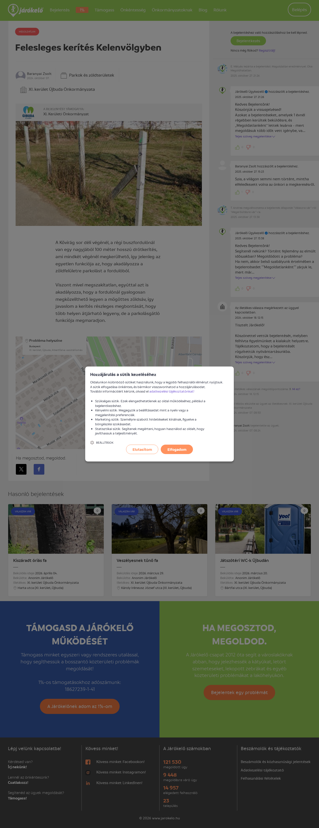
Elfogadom (176, 449)
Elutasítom (142, 449)
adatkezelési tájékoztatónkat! (171, 391)
